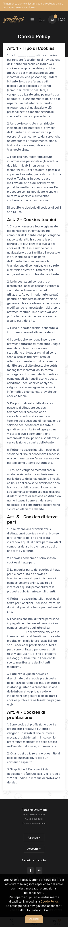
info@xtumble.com (36, 823)
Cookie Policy (49, 901)
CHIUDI (34, 919)
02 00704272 (36, 819)
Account (32, 848)
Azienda (33, 837)
